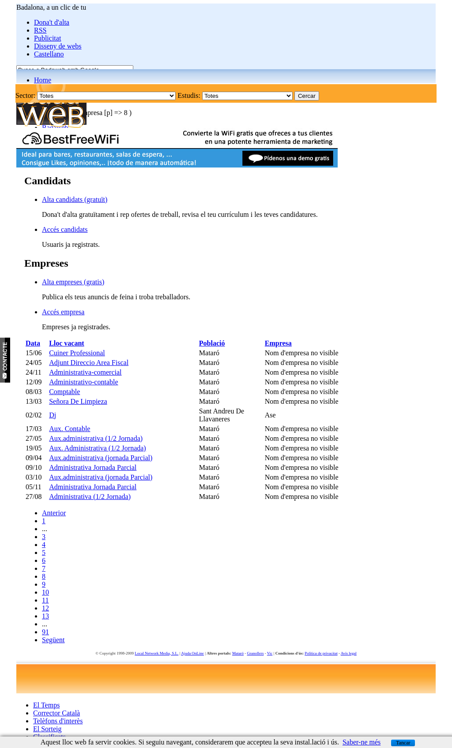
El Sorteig (47, 729)
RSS (40, 30)
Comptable (64, 391)
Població (212, 343)
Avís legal (349, 653)
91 (45, 632)
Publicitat (47, 38)
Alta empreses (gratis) (73, 282)
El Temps (46, 705)
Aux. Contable (69, 428)
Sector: (25, 95)
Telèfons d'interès (58, 721)
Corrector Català (56, 713)
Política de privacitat (321, 653)
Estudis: (188, 95)
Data (33, 343)
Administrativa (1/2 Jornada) (90, 496)
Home (42, 80)
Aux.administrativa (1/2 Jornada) (96, 438)
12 (45, 608)
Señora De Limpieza (78, 401)
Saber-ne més (361, 742)
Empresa (278, 343)
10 (45, 592)
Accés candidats (65, 229)
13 (45, 616)
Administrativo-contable (83, 382)
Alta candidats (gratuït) (74, 199)
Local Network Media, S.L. (156, 653)
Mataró (238, 653)
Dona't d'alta (51, 22)
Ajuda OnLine (192, 653)
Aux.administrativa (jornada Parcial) (100, 457)
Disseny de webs (58, 46)
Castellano (49, 54)
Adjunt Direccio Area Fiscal (88, 362)
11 (45, 600)
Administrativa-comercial (85, 372)
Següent (53, 640)
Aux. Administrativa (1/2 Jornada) (97, 448)
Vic (269, 653)
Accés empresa (63, 312)
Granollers (255, 653)
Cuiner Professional (77, 353)
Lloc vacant (66, 343)
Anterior (54, 513)
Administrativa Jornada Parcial (92, 467)
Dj (52, 415)
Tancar (403, 743)
